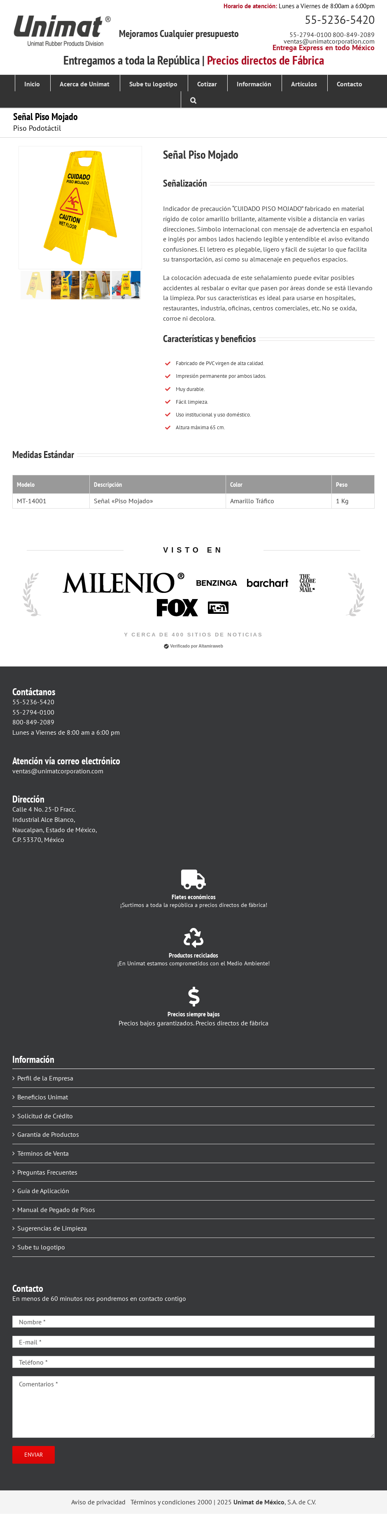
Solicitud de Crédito (45, 1116)
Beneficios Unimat (42, 1097)
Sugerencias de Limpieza (52, 1228)
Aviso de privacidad (98, 1502)
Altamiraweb (210, 646)
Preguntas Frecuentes (47, 1172)
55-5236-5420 (340, 19)
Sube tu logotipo (41, 1247)
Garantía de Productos (48, 1134)
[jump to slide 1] (35, 285)
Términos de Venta (43, 1153)
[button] (193, 99)
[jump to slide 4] (126, 285)
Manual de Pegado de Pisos (56, 1209)
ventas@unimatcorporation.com (329, 41)
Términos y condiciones (163, 1502)
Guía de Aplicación (43, 1191)
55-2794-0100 (310, 34)
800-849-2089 (354, 34)
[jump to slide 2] (65, 285)
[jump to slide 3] (96, 285)
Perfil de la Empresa (45, 1078)
